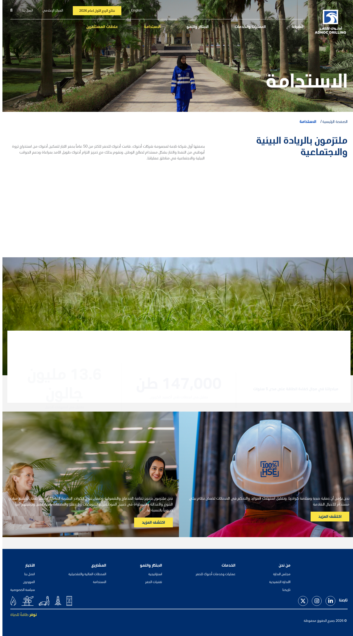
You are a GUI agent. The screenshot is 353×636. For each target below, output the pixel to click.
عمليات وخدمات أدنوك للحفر (213, 574)
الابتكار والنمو (195, 27)
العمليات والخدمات (247, 27)
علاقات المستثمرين (99, 27)
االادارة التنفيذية (277, 582)
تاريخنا (284, 590)
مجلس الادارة (279, 574)
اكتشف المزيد (327, 517)
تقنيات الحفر (151, 582)
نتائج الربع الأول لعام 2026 (95, 11)
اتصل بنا (25, 11)
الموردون (26, 582)
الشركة (295, 27)
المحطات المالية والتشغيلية (85, 574)
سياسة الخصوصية (20, 590)
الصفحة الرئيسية (332, 122)
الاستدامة (149, 27)
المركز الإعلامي (50, 11)
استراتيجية (153, 574)
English (134, 11)
